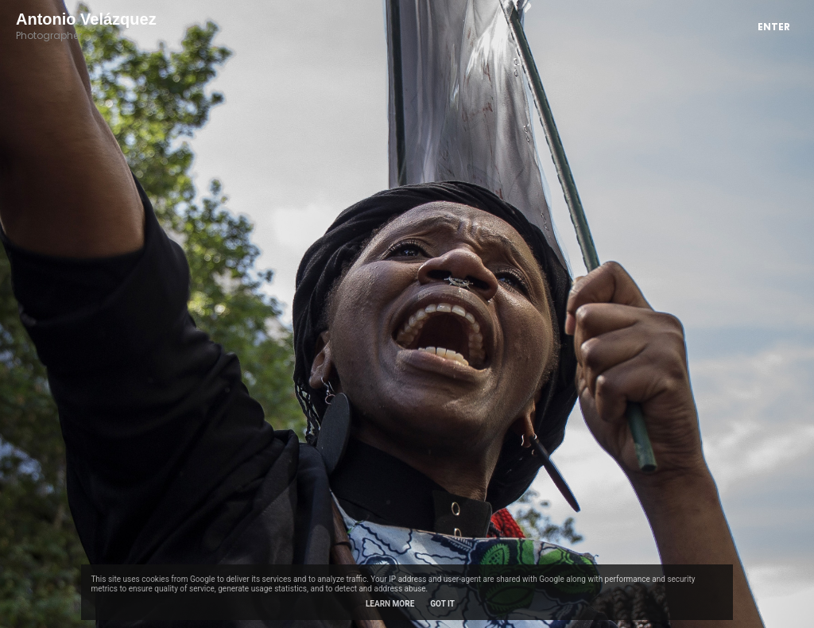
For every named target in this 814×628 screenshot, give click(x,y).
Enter (774, 26)
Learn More (390, 603)
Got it (442, 603)
